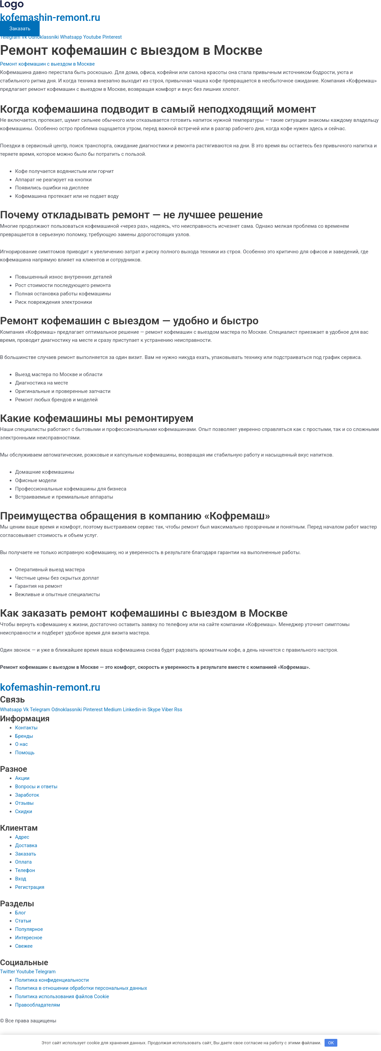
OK (331, 1042)
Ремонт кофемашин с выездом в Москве (49, 64)
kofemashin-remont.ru (54, 17)
